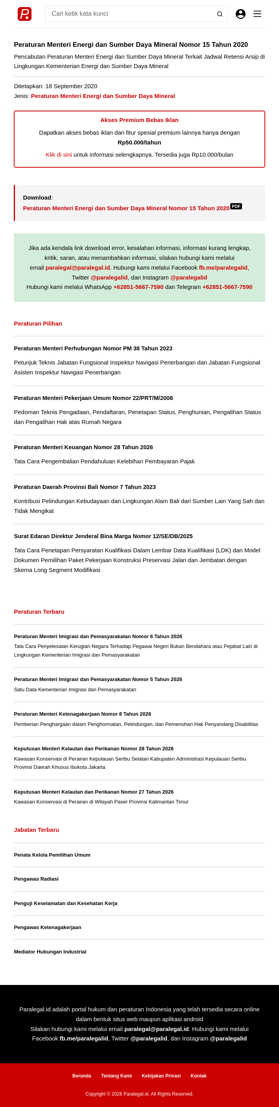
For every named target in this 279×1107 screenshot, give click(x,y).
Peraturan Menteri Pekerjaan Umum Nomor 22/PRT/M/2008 (93, 398)
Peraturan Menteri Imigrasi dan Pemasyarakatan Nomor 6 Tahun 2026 (98, 636)
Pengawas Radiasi (36, 879)
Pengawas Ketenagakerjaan (47, 927)
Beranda (81, 1076)
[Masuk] (241, 14)
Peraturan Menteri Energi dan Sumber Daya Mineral (103, 96)
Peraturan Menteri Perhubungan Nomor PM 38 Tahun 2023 (93, 348)
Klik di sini (59, 154)
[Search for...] (128, 14)
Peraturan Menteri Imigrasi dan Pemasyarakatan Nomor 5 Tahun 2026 (98, 679)
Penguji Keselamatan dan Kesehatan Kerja (65, 903)
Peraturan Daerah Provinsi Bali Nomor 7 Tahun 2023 (85, 487)
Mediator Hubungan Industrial (50, 952)
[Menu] (257, 14)
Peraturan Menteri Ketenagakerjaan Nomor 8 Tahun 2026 (82, 714)
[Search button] (220, 14)
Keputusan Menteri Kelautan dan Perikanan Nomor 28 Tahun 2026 (94, 749)
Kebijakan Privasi (161, 1076)
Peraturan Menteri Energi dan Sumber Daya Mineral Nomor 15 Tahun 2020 (132, 208)
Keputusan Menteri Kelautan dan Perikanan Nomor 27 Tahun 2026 (94, 792)
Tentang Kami (116, 1076)
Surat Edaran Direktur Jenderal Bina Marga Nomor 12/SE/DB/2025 (103, 536)
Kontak (199, 1076)
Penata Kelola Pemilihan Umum (52, 855)
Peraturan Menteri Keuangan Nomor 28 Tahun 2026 (83, 447)
